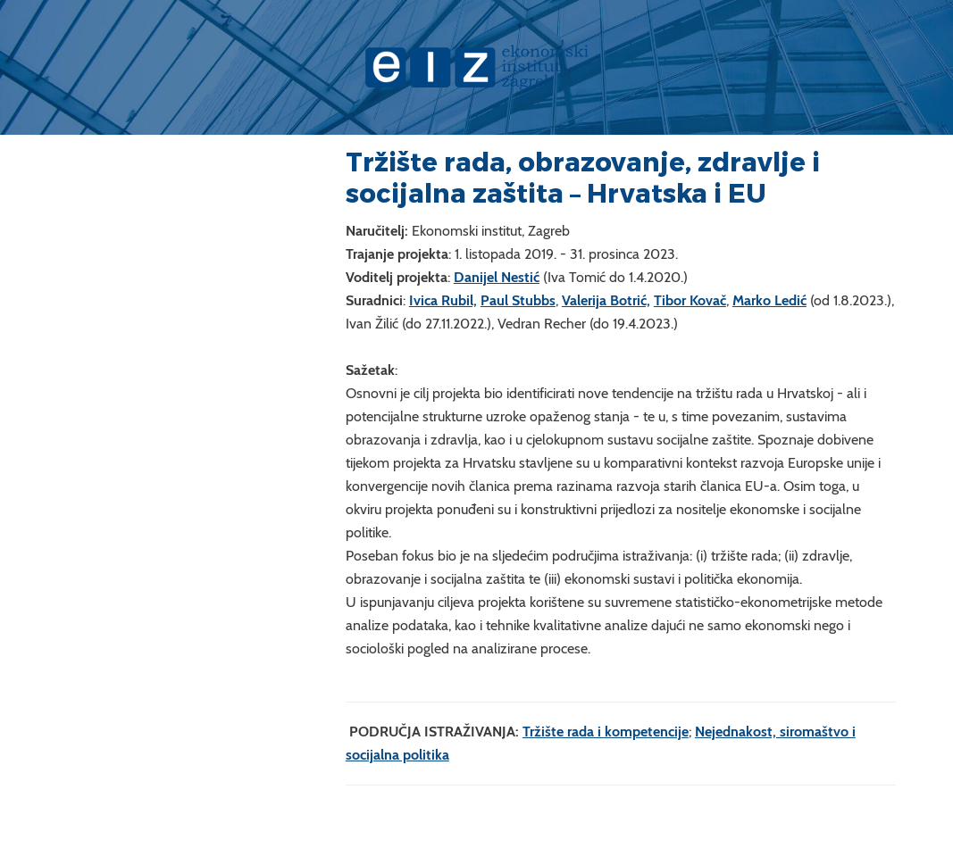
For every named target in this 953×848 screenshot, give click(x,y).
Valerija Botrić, (606, 300)
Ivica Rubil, (443, 300)
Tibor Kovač (690, 300)
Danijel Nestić (496, 277)
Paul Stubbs (518, 300)
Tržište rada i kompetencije (605, 731)
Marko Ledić (769, 300)
